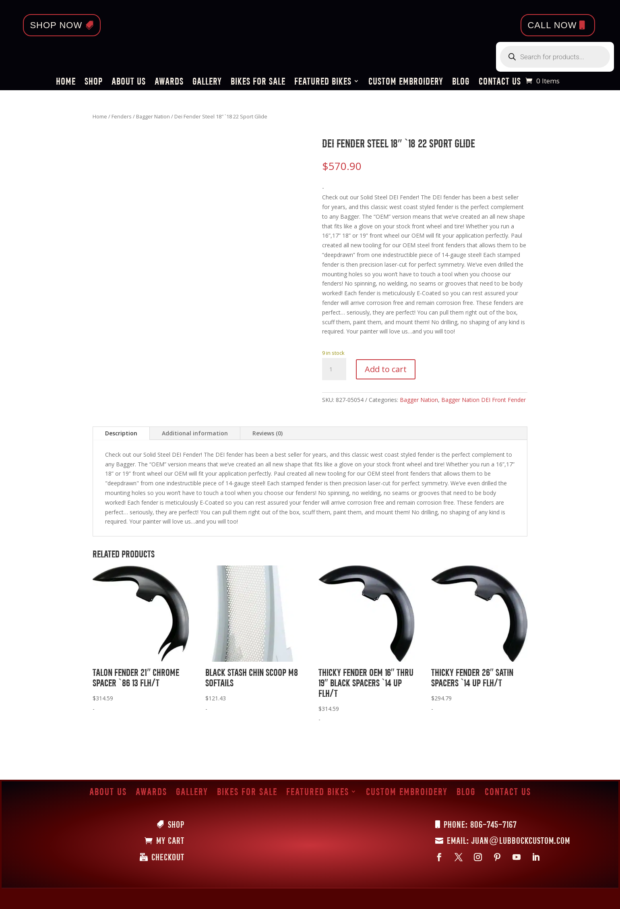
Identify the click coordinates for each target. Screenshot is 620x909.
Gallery (207, 82)
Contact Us (500, 82)
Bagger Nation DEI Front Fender (483, 400)
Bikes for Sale (258, 82)
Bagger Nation (153, 116)
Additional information (195, 433)
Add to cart (386, 369)
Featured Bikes (322, 82)
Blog (461, 82)
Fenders (122, 116)
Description (121, 433)
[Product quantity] (334, 369)
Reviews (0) (267, 433)
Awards (169, 82)
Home (66, 82)
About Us (129, 82)
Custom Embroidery (405, 82)
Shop (94, 82)
